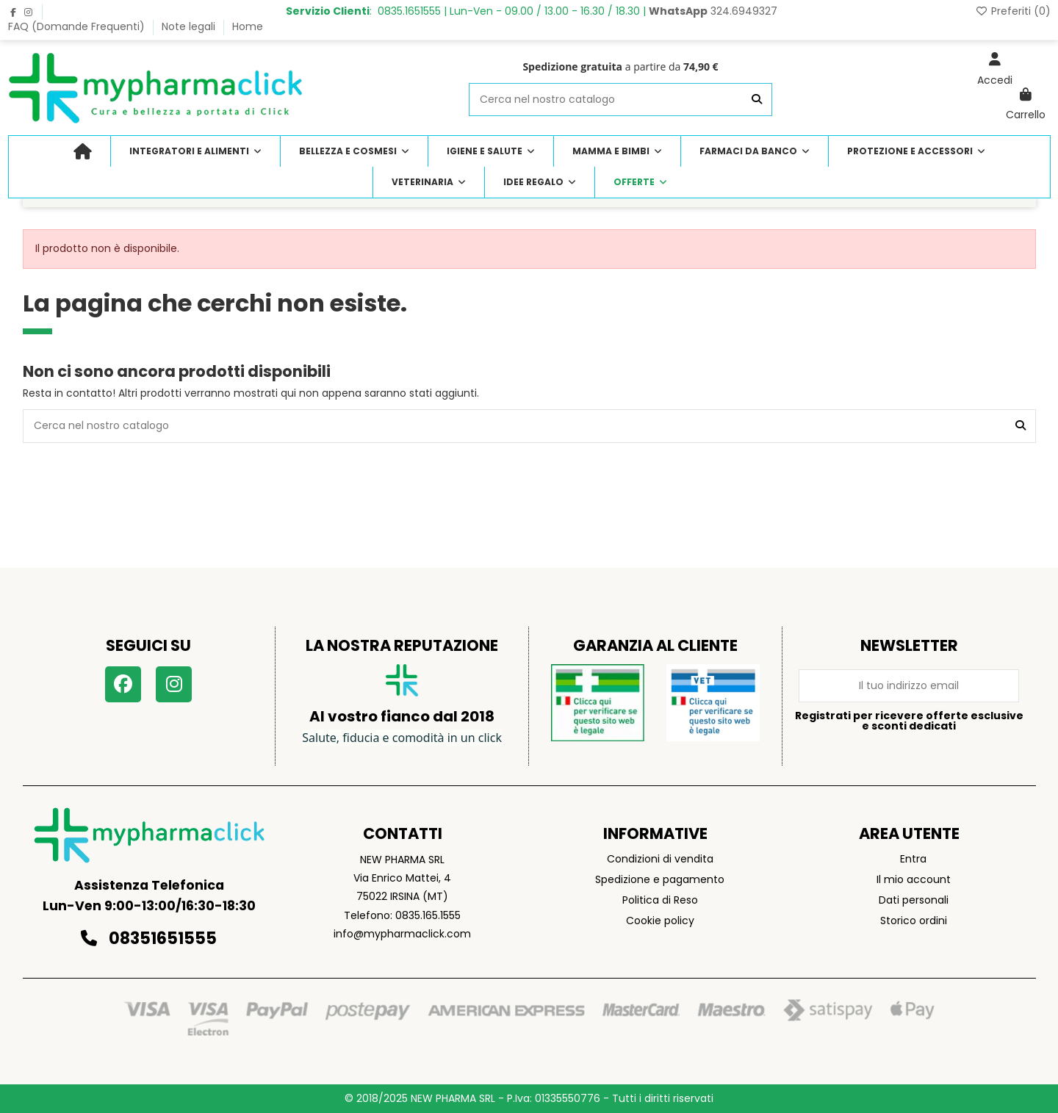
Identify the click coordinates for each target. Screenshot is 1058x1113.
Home (247, 26)
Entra (913, 858)
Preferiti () (1013, 11)
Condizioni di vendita (660, 858)
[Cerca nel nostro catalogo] (756, 99)
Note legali (190, 26)
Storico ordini (913, 920)
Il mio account (914, 879)
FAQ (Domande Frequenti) (78, 26)
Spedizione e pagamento (659, 879)
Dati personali (914, 900)
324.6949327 (713, 11)
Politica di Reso (660, 900)
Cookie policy (660, 920)
